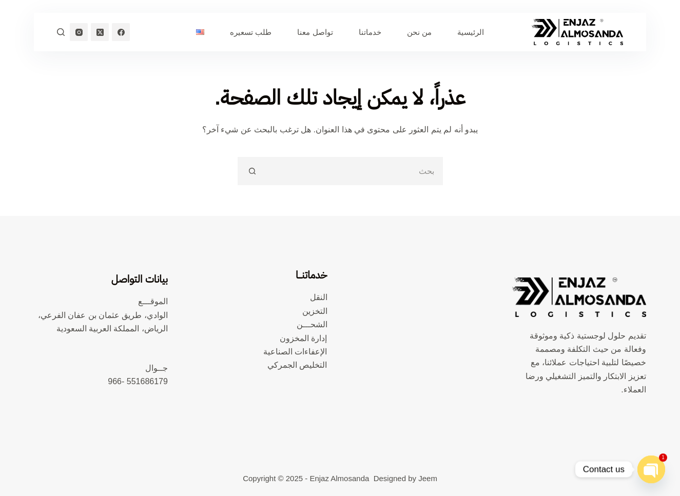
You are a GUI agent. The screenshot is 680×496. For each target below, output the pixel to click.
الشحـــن (312, 324)
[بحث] (61, 32)
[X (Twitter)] (100, 32)
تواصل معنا (315, 32)
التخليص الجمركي (297, 365)
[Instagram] (79, 32)
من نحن (419, 32)
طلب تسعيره (250, 32)
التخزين (314, 311)
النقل (318, 297)
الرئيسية (470, 32)
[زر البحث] (252, 171)
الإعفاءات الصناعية (295, 351)
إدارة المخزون (303, 338)
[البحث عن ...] (354, 171)
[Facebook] (121, 32)
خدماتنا (370, 32)
